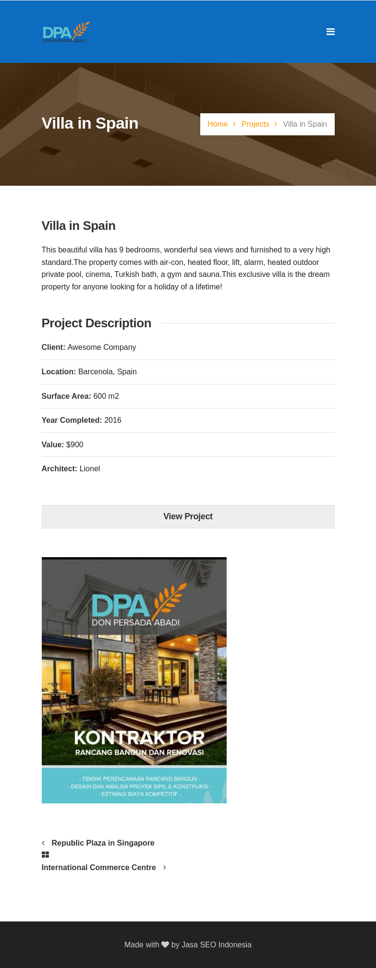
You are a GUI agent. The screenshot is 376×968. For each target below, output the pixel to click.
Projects (255, 124)
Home (217, 124)
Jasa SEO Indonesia (217, 945)
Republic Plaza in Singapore (103, 843)
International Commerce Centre (99, 867)
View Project (187, 516)
